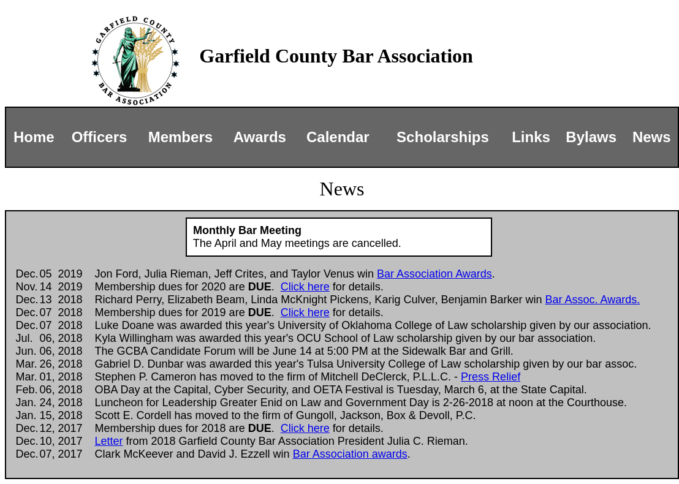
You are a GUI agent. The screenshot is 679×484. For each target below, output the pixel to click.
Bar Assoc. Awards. (592, 299)
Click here (305, 287)
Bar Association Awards (434, 274)
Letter (109, 441)
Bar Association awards (350, 454)
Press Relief (490, 377)
